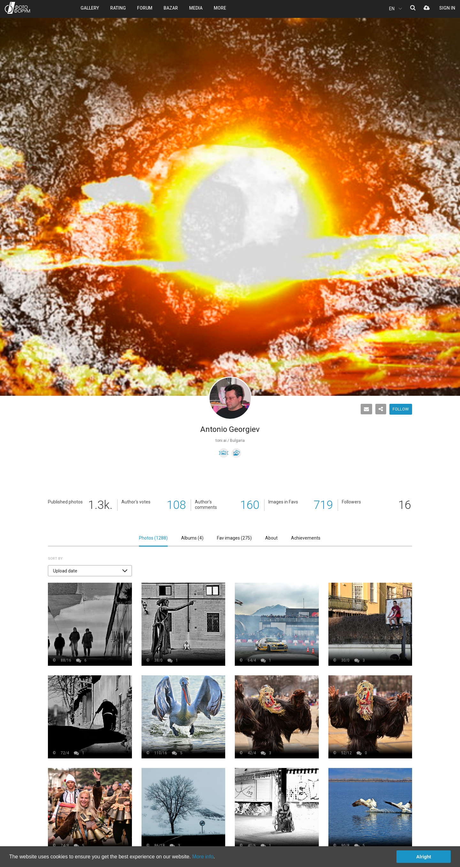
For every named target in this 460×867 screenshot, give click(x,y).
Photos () (153, 538)
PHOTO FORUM (17, 8)
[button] (90, 570)
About (271, 538)
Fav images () (234, 538)
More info (203, 856)
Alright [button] (423, 856)
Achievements (305, 538)
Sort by (55, 558)
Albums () (192, 538)
